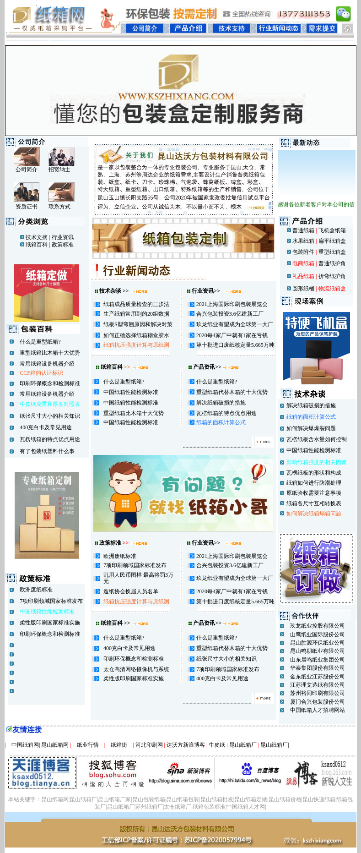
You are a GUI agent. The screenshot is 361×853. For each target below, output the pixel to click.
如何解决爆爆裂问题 (311, 428)
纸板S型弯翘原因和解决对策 (137, 324)
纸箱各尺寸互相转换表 (313, 503)
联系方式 (59, 206)
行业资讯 (62, 237)
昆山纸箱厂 (243, 745)
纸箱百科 (37, 244)
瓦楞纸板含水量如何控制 (316, 439)
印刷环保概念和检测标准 (50, 383)
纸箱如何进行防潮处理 (313, 483)
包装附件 (302, 252)
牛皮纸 (217, 745)
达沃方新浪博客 (186, 745)
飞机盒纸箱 (332, 230)
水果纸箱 (303, 241)
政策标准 (62, 244)
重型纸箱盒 (332, 252)
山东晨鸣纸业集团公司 (317, 659)
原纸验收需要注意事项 (313, 493)
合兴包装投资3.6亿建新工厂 (230, 314)
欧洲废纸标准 (36, 589)
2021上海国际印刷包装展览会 (232, 304)
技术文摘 (37, 237)
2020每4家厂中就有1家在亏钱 (232, 335)
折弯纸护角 (332, 276)
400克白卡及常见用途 (46, 427)
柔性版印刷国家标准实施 (50, 622)
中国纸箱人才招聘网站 (317, 710)
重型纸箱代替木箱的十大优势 (232, 392)
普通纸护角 (332, 263)
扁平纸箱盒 (332, 241)
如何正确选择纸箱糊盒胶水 (136, 335)
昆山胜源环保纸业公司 (317, 643)
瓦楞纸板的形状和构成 (313, 473)
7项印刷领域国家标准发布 (51, 601)
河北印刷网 (149, 745)
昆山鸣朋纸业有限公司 (317, 651)
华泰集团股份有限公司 (317, 668)
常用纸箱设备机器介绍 (47, 364)
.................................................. (229, 446)
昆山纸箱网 (55, 745)
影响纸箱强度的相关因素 (316, 462)
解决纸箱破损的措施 (221, 402)
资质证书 (27, 206)
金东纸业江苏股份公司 (317, 676)
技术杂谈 (110, 291)
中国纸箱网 (22, 745)
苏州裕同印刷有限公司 (317, 693)
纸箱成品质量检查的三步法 (136, 304)
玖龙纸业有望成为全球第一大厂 (234, 324)
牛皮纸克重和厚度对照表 (50, 404)
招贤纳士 (59, 169)
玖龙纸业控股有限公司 (317, 626)
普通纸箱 (303, 230)
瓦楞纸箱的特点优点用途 (50, 439)
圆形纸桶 (303, 288)
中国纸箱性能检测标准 (130, 392)
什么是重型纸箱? (40, 342)
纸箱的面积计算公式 (221, 422)
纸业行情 (88, 745)
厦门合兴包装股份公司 (317, 702)
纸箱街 (119, 745)
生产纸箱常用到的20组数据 (136, 314)
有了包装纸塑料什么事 (47, 451)
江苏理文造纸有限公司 (317, 685)
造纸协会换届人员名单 (130, 591)
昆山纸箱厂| (274, 745)
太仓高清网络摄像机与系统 (136, 669)
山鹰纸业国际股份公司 (317, 634)
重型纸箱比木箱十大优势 (50, 353)
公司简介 (27, 169)
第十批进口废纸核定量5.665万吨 (235, 345)
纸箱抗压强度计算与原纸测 (136, 345)
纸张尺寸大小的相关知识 (50, 416)
